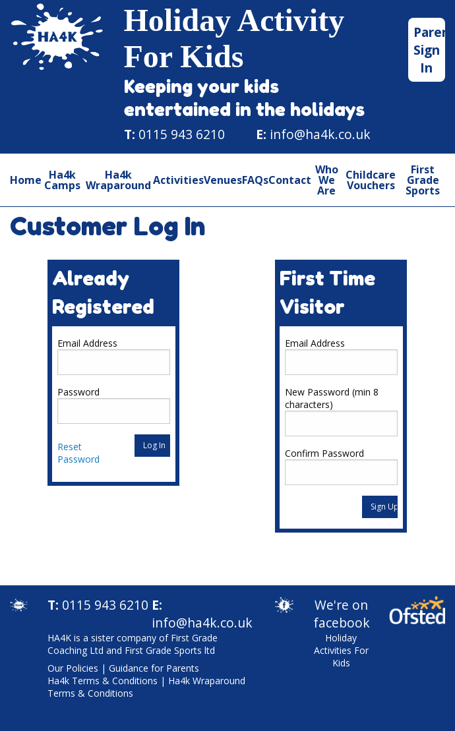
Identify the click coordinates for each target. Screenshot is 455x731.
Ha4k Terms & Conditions (102, 680)
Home (26, 180)
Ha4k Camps (62, 179)
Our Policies (72, 668)
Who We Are (326, 180)
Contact (289, 180)
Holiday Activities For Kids (341, 650)
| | (146, 680)
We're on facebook (341, 613)
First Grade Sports (423, 180)
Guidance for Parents (154, 668)
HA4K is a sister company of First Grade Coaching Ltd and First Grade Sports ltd (132, 644)
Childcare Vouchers (371, 179)
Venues (223, 180)
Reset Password (78, 452)
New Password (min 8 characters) (332, 398)
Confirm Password (324, 453)
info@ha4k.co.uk (320, 134)
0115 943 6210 (181, 134)
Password (78, 392)
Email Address (87, 343)
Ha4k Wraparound (118, 179)
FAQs (255, 180)
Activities (178, 180)
